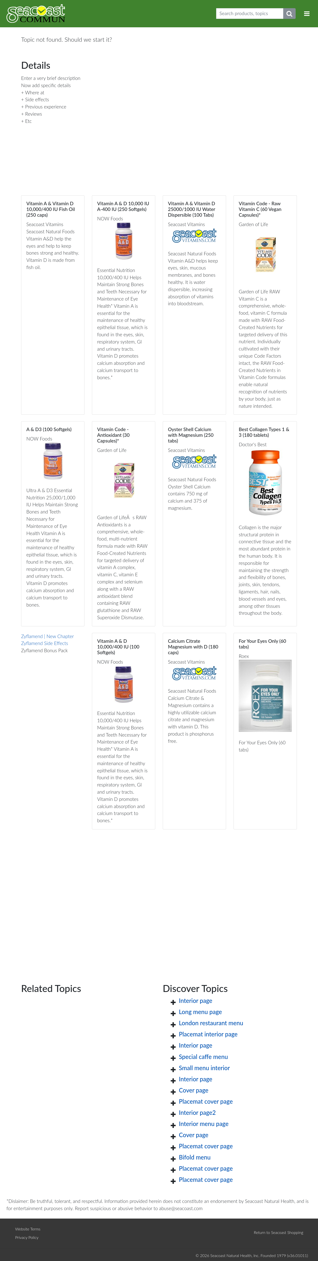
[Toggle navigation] (307, 13)
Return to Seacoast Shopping (278, 1232)
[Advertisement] (159, 898)
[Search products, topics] (249, 13)
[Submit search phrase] (289, 13)
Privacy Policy (27, 1237)
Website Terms (27, 1229)
